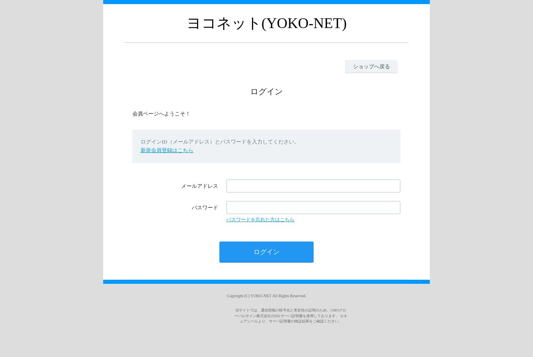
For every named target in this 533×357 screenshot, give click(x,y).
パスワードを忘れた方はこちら (260, 219)
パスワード (205, 208)
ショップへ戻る (371, 66)
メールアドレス (199, 186)
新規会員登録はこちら (167, 150)
